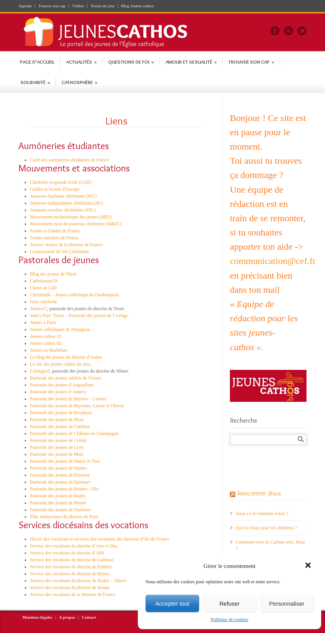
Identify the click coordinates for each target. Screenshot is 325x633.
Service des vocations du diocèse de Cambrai (72, 559)
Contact (89, 617)
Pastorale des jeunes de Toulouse (60, 509)
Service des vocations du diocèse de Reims (69, 573)
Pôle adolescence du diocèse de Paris (64, 516)
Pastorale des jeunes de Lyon (57, 447)
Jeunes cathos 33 (45, 336)
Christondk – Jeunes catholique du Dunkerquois (74, 294)
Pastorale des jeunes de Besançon (61, 412)
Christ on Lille (43, 287)
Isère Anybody (43, 301)
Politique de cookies (229, 619)
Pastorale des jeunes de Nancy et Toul (65, 461)
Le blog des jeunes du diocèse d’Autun (66, 357)
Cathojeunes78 (43, 281)
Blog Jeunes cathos (137, 6)
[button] (308, 566)
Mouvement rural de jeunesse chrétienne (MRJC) (75, 224)
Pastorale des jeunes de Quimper (60, 482)
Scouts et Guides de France (55, 230)
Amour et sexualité (191, 62)
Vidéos (78, 6)
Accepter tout (172, 603)
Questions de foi (131, 62)
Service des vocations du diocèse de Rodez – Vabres (78, 580)
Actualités (81, 62)
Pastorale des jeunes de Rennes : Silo (64, 489)
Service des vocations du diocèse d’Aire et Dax (73, 546)
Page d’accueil (37, 62)
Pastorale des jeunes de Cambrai (60, 426)
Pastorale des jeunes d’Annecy (58, 392)
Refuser (229, 603)
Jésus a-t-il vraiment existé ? (262, 513)
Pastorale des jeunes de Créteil (58, 440)
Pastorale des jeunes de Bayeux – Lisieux (68, 398)
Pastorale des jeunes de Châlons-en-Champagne (74, 433)
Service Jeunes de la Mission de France (66, 244)
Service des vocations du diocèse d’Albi (67, 553)
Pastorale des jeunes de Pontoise (60, 475)
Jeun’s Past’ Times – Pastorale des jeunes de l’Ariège (79, 315)
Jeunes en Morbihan (48, 350)
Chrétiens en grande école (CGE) (60, 182)
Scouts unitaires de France (54, 237)
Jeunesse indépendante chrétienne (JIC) (66, 203)
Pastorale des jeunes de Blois (57, 419)
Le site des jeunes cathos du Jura (60, 364)
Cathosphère (79, 82)
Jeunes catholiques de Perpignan (60, 329)
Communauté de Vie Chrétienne (59, 251)
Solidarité (35, 82)
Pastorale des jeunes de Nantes (58, 468)
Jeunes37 (38, 308)
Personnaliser (287, 603)
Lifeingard (40, 371)
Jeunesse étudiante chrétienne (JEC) (63, 196)
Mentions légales (37, 617)
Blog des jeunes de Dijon (53, 274)
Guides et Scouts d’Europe (54, 189)
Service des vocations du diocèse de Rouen (70, 587)
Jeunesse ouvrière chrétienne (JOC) (62, 210)
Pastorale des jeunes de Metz (57, 454)
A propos (67, 617)
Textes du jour (102, 6)
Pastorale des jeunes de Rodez (58, 496)
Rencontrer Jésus (259, 493)
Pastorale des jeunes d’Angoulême (62, 385)
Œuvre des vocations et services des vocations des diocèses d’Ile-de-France (99, 539)
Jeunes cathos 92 (45, 343)
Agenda (25, 6)
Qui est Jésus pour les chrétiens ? (266, 528)
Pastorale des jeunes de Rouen (58, 502)
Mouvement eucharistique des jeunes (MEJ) (70, 217)
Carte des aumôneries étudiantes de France (69, 160)
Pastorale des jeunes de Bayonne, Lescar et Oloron (77, 405)
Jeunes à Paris (43, 322)
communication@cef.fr (273, 261)
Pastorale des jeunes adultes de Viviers (65, 378)
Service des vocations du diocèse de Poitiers (71, 566)
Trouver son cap (51, 6)
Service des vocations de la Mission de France (73, 594)
